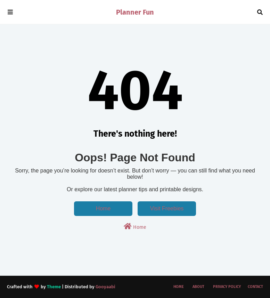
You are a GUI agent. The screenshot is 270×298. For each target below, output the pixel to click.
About (198, 286)
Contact (255, 286)
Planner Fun (135, 12)
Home (103, 208)
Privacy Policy (227, 286)
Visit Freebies (167, 208)
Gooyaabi (105, 286)
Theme (54, 286)
